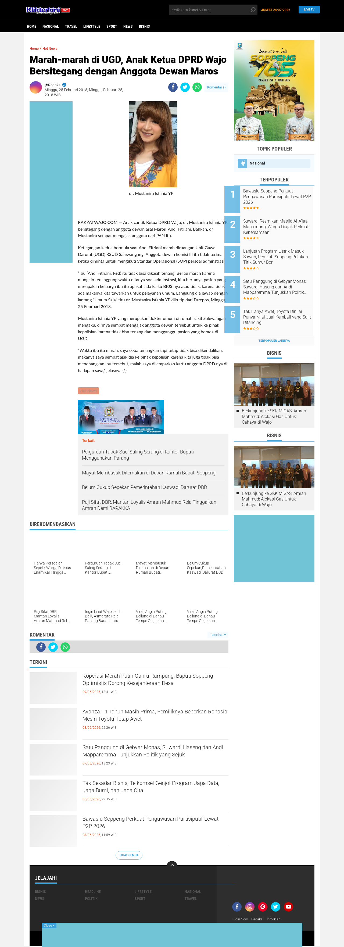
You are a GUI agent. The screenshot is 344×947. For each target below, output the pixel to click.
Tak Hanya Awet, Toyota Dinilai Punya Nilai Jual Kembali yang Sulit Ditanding (280, 305)
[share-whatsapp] (197, 87)
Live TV (307, 10)
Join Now (241, 920)
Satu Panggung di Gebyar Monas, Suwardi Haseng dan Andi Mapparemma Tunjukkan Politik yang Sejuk (147, 758)
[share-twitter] (185, 87)
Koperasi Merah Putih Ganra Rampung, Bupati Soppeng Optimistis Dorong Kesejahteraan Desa (155, 682)
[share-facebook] (173, 87)
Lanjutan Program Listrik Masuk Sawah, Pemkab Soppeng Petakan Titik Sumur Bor (281, 251)
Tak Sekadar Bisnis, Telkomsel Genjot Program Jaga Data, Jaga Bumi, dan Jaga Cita (153, 789)
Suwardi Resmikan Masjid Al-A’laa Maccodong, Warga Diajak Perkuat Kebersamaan (280, 224)
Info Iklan (277, 920)
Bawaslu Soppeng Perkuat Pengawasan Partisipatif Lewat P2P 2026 (143, 825)
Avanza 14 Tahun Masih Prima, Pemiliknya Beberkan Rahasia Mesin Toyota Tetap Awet (149, 717)
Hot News (54, 48)
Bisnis (144, 26)
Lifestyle (91, 26)
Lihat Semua (129, 855)
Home (31, 26)
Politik (91, 899)
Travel (71, 26)
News (128, 26)
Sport (111, 26)
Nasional (50, 26)
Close (49, 925)
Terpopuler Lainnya (274, 326)
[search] (213, 10)
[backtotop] (172, 867)
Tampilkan (218, 635)
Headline (93, 892)
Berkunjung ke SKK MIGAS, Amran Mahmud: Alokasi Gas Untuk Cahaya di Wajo (274, 402)
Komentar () (216, 87)
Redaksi (259, 920)
